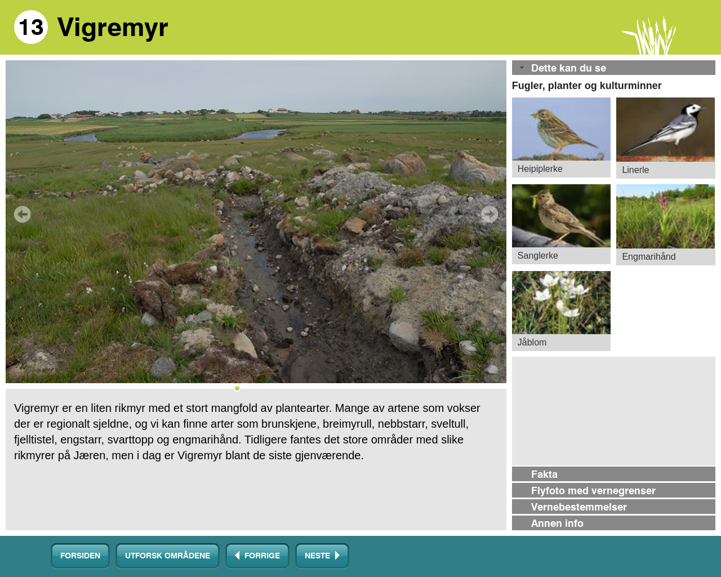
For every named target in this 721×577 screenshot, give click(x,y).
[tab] (613, 68)
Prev (22, 214)
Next (489, 214)
